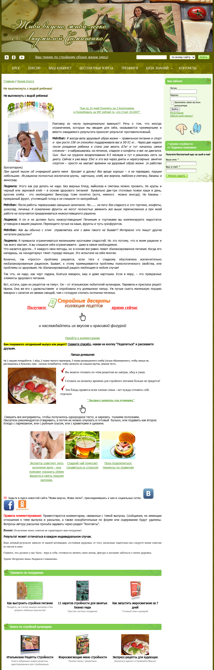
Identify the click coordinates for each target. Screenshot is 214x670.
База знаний (157, 68)
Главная (9, 81)
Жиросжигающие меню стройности (82, 657)
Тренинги (129, 68)
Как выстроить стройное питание (30, 603)
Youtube (21, 57)
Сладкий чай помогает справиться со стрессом (82, 465)
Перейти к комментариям (82, 338)
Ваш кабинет (60, 68)
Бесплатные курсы (96, 68)
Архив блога (25, 81)
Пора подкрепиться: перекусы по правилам (118, 465)
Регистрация (176, 112)
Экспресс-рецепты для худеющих (135, 657)
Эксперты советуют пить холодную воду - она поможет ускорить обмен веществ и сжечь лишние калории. (46, 471)
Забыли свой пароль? (181, 115)
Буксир (34, 68)
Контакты (188, 68)
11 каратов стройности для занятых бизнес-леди (82, 605)
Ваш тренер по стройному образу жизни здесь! (71, 57)
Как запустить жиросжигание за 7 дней (135, 605)
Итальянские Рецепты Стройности (30, 657)
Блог (16, 68)
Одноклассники (14, 57)
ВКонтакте (7, 57)
